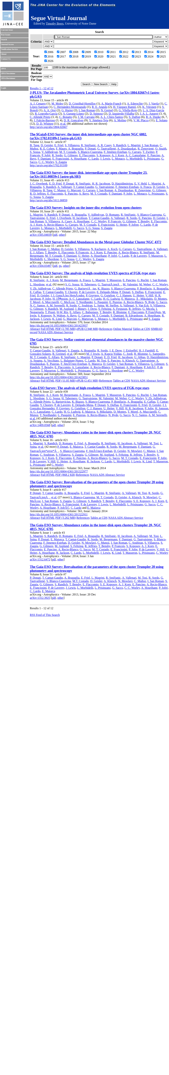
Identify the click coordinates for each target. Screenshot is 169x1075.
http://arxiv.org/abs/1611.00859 (48, 200)
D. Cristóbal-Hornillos (82, 103)
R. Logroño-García (46, 113)
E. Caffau (35, 292)
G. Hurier (67, 110)
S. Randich (119, 145)
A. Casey (66, 221)
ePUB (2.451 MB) (87, 380)
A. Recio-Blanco (54, 224)
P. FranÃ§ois (153, 312)
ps (60, 265)
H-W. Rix (62, 312)
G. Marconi (74, 190)
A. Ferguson (119, 308)
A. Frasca (145, 187)
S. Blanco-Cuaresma (90, 152)
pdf (55, 234)
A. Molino (120, 120)
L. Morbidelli (134, 158)
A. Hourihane (78, 158)
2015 (161, 52)
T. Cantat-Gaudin (83, 187)
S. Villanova (72, 145)
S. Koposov (103, 155)
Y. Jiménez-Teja (98, 120)
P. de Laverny (139, 255)
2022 (123, 56)
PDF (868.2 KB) (65, 474)
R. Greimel (59, 353)
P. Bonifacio (144, 288)
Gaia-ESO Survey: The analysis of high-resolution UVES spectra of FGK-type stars (89, 388)
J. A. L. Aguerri (149, 113)
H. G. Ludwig (72, 411)
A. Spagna (36, 360)
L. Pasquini (101, 302)
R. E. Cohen (47, 148)
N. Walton (59, 315)
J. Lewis (105, 158)
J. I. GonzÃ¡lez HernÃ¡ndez (67, 295)
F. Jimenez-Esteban (127, 187)
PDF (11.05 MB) (65, 380)
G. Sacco (78, 228)
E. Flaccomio (87, 155)
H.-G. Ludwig (111, 298)
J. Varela (154, 103)
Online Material (122, 328)
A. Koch (112, 249)
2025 (161, 56)
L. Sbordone (51, 259)
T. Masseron (155, 255)
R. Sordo (57, 155)
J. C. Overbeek (39, 183)
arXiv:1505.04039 (41, 234)
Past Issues (5, 35)
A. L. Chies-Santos (111, 117)
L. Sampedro (157, 353)
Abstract (35, 328)
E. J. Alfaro (36, 252)
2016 (48, 56)
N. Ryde (150, 302)
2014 (148, 52)
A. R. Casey (104, 145)
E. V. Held (140, 183)
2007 (61, 52)
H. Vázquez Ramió (124, 106)
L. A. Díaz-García (153, 110)
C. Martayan (85, 318)
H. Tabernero (88, 284)
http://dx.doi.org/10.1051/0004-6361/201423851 (59, 377)
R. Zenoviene (143, 190)
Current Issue (7, 30)
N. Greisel (107, 110)
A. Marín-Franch (111, 103)
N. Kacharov (98, 249)
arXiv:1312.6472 (40, 559)
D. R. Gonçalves (74, 120)
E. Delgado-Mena (107, 292)
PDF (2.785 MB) (65, 328)
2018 (73, 56)
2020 (98, 56)
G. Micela (148, 308)
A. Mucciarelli (50, 302)
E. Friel (58, 145)
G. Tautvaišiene (142, 249)
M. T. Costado (67, 152)
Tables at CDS (141, 328)
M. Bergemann (69, 280)
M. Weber (145, 284)
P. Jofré (112, 255)
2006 (48, 52)
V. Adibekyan (50, 152)
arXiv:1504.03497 (41, 265)
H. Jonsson (161, 408)
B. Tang (34, 145)
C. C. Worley (46, 162)
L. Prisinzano (152, 158)
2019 (86, 56)
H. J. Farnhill (147, 350)
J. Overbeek (64, 218)
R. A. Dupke (153, 117)
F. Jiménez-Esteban (115, 152)
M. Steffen (112, 305)
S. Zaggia (61, 162)
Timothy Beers (54, 23)
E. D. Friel (55, 183)
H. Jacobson (80, 218)
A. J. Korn (118, 155)
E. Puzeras (115, 302)
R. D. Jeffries (38, 193)
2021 (111, 56)
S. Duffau (137, 292)
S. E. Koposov (141, 501)
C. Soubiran (85, 305)
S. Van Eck (142, 305)
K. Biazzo (103, 288)
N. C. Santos (37, 305)
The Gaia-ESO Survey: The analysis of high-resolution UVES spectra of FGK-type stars (93, 273)
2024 (148, 56)
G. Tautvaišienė (106, 148)
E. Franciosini (60, 158)
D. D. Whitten (44, 123)
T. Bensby (143, 221)
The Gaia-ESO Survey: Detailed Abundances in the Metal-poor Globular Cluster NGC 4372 (95, 242)
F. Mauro (61, 148)
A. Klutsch (128, 360)
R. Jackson (93, 461)
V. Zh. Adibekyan (40, 288)
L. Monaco (118, 158)
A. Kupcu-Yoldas (111, 353)
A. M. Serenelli (55, 305)
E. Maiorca (127, 298)
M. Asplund (67, 308)
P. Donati (90, 148)
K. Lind (57, 318)
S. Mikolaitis (104, 411)
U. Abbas (139, 357)
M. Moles (57, 103)
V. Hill (149, 295)
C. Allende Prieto (40, 117)
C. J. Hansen (124, 295)
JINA (3, 69)
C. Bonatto (65, 117)
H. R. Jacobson (101, 183)
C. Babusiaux (90, 312)
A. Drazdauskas (126, 148)
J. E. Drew (115, 350)
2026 (48, 61)
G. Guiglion (108, 295)
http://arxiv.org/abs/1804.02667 (48, 127)
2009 (86, 52)
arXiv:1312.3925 (40, 597)
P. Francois (114, 221)
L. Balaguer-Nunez (71, 360)
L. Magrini (134, 145)
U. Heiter (121, 224)
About (3, 54)
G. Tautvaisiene (104, 187)
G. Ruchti (143, 280)
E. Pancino (153, 155)
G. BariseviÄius (85, 288)
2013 (136, 52)
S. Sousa (35, 152)
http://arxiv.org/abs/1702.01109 (48, 165)
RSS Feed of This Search (45, 614)
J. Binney (80, 308)
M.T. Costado (80, 581)
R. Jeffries (135, 308)
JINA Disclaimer (8, 78)
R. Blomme (120, 312)
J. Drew (92, 308)
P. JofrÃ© (150, 367)
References (105, 328)
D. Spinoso (96, 113)
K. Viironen (149, 106)
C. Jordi (128, 353)
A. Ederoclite (135, 103)
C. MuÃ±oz (67, 302)
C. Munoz (60, 190)
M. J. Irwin (93, 353)
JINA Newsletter (8, 73)
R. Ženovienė (146, 148)
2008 (73, 52)
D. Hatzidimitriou (122, 183)
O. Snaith (160, 148)
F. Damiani (44, 158)
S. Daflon (134, 117)
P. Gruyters (92, 295)
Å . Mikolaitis (144, 298)
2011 (111, 52)
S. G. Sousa (92, 228)
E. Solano (161, 120)
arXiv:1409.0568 (40, 425)
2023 (136, 56)
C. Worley (57, 464)
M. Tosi (101, 360)
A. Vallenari (64, 187)
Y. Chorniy (71, 292)
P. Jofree (134, 224)
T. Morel (35, 302)
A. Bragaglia (75, 148)
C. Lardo (93, 158)
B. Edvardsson (134, 315)
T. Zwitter (148, 152)
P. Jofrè (46, 155)
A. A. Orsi (49, 110)
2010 (98, 52)
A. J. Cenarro (38, 103)
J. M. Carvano (86, 117)
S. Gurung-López (73, 113)
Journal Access (7, 44)
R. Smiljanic (88, 145)
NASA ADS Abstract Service (55, 332)
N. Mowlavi (134, 451)
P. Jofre (127, 193)
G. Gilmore (71, 155)
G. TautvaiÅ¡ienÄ (109, 284)
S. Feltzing (104, 308)
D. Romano (112, 214)
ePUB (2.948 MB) (87, 328)
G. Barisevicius (61, 401)
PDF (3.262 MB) (65, 517)
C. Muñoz (54, 249)
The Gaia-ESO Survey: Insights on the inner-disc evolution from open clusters (86, 208)
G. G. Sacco (99, 370)
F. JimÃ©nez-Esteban (74, 363)
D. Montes (160, 298)
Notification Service (9, 49)
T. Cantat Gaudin (52, 493)
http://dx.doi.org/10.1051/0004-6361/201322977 (59, 471)
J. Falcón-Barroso (44, 120)
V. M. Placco (141, 120)
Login (3, 88)
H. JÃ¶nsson (60, 298)
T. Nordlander (84, 302)
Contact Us (6, 59)
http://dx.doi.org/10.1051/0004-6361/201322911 (59, 514)
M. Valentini (130, 284)
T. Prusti (50, 312)
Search (4, 40)
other (62, 234)
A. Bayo (84, 193)
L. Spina (99, 305)
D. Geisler (47, 145)
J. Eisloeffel (130, 350)
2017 (61, 56)
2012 (123, 52)
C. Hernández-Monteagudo (70, 106)
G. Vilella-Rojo (128, 110)
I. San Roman (87, 110)
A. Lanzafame (80, 367)
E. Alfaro (75, 312)
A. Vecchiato (51, 360)
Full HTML (48, 328)
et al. (63, 123)
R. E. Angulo (99, 106)
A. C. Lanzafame (135, 155)
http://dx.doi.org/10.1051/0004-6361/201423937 (59, 325)
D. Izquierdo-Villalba (121, 113)
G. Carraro (134, 152)
